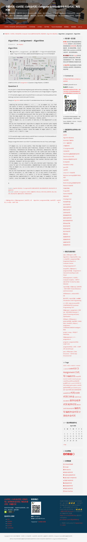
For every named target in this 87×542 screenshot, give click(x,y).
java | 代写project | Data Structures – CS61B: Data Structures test (70, 354)
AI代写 (65, 135)
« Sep (64, 444)
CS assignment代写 (27, 188)
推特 (75, 93)
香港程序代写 (66, 245)
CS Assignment (22, 192)
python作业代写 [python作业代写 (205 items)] (74, 387)
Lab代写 (65, 170)
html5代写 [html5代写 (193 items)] (65, 379)
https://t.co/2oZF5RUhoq (68, 515)
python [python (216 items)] (71, 385)
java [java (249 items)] (77, 379)
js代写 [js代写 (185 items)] (69, 383)
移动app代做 (66, 223)
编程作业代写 (21, 193)
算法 (53, 192)
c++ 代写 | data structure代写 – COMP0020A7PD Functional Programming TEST (71, 305)
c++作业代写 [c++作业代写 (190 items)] (77, 365)
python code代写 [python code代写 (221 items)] (77, 385)
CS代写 (28, 192)
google (69, 91)
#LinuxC (70, 511)
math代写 (65, 180)
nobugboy (20, 44)
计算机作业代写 (28, 193)
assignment (24, 82)
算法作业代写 (52, 188)
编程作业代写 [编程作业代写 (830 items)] (72, 411)
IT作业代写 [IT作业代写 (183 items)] (74, 379)
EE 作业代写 (66, 162)
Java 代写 (65, 167)
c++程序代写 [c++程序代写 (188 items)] (65, 369)
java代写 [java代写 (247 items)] (70, 381)
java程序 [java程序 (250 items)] (65, 383)
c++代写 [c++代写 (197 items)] (68, 365)
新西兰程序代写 (35, 188)
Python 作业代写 (67, 193)
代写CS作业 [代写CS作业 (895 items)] (68, 396)
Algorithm (17, 100)
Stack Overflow (68, 491)
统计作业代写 (66, 231)
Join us (80, 27)
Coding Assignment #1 (69, 266)
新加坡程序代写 (67, 215)
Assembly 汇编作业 (68, 140)
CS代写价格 (32, 27)
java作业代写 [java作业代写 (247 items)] (76, 381)
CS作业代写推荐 (68, 464)
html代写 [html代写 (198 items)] (70, 379)
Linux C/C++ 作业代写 (69, 172)
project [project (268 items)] (67, 385)
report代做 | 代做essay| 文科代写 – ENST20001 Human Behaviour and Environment (72, 289)
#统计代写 (64, 511)
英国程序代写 (66, 239)
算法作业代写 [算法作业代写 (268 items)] (70, 408)
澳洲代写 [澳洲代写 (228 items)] (67, 401)
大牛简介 (39, 27)
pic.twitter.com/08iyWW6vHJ (69, 519)
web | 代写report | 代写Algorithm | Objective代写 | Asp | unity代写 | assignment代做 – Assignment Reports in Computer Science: (72, 259)
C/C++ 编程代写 (67, 143)
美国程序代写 (66, 237)
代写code (38, 192)
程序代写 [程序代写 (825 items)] (72, 404)
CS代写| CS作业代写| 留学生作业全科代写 (15, 27)
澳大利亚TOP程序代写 (70, 478)
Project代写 (66, 191)
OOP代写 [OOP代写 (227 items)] (77, 383)
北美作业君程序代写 (69, 475)
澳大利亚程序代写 (44, 188)
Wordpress (67, 469)
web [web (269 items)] (73, 390)
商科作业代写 (66, 210)
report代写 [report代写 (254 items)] (68, 390)
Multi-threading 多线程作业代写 (71, 183)
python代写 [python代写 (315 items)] (66, 387)
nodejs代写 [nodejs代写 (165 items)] (73, 383)
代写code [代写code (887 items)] (75, 392)
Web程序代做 (66, 202)
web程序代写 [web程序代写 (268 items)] (66, 393)
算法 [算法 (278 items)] (78, 404)
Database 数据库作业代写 (70, 159)
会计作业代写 (66, 204)
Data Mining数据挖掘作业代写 (71, 154)
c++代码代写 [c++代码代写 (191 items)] (72, 365)
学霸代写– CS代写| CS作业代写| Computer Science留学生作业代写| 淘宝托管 (25, 34)
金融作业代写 (66, 242)
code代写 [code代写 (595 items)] (72, 368)
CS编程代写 (33, 192)
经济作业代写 (66, 228)
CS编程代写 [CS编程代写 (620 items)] (70, 376)
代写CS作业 (44, 192)
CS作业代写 (66, 151)
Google (75, 55)
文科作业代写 (66, 212)
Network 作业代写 (68, 185)
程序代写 (49, 192)
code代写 (16, 192)
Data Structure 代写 (68, 156)
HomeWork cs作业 (68, 164)
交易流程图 (73, 46)
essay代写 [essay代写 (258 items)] (78, 376)
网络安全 (65, 234)
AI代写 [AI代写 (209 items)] (64, 365)
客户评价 (46, 27)
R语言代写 (66, 196)
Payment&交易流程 (57, 27)
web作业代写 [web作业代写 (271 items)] (77, 390)
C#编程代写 (66, 146)
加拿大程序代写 (67, 207)
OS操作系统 (66, 188)
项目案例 (73, 27)
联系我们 (66, 27)
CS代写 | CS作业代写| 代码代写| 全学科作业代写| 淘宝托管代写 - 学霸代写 (16, 501)
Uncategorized (67, 199)
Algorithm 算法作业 (52, 34)
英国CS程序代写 (68, 480)
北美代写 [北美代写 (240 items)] (77, 397)
